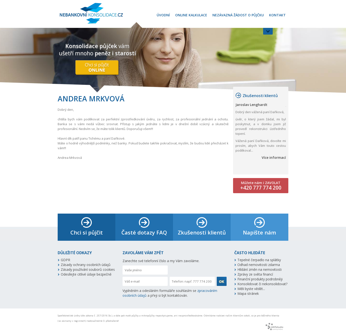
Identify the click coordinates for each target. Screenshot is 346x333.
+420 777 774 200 (260, 187)
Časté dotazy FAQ (144, 232)
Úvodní (163, 15)
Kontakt (277, 15)
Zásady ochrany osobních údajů (86, 264)
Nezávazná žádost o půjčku (238, 15)
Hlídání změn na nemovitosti (259, 269)
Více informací (274, 157)
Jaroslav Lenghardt (251, 104)
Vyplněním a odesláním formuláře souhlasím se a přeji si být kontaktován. (170, 293)
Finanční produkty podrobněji (260, 279)
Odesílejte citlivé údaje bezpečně (86, 274)
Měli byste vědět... (251, 288)
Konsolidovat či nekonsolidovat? (262, 284)
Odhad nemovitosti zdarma (258, 264)
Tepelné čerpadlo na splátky (259, 260)
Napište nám (259, 232)
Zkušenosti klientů (260, 95)
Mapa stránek (248, 293)
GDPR (65, 260)
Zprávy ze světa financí (255, 274)
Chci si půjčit (86, 232)
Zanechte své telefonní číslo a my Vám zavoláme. (161, 261)
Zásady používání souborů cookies (88, 269)
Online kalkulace (191, 15)
